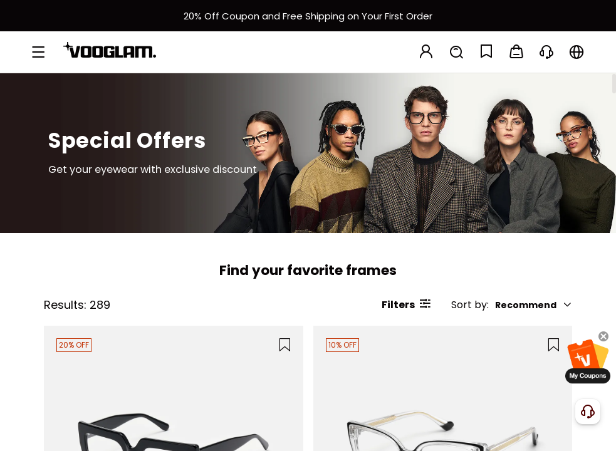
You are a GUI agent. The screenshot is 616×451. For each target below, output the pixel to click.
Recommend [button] (533, 305)
